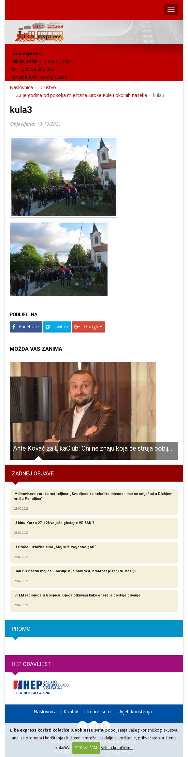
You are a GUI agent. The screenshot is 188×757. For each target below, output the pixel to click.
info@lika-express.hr (46, 77)
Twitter (57, 326)
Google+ (88, 326)
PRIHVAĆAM (86, 747)
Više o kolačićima (117, 747)
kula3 (21, 109)
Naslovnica (21, 87)
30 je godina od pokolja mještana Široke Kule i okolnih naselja (81, 95)
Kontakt (72, 711)
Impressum (99, 711)
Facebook (26, 326)
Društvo (47, 87)
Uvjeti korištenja (135, 711)
